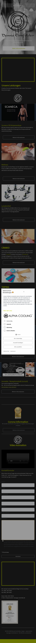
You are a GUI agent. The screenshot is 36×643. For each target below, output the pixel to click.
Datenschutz (6, 351)
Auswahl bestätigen (18, 342)
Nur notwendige (18, 338)
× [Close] (23, 292)
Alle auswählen (18, 346)
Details (18, 334)
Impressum (13, 351)
